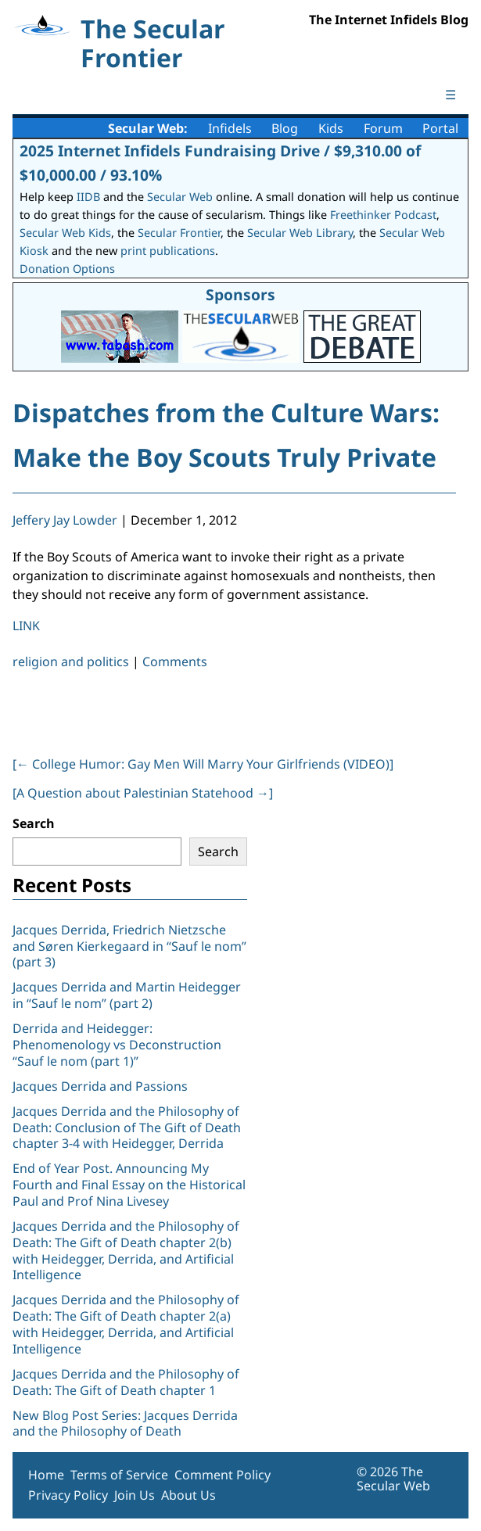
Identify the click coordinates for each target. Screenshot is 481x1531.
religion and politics (71, 661)
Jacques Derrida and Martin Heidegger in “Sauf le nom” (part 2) (127, 995)
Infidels (230, 128)
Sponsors (240, 294)
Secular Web (180, 196)
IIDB (88, 196)
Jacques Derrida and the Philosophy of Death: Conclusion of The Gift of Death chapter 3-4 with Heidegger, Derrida (127, 1128)
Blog (284, 128)
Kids (330, 128)
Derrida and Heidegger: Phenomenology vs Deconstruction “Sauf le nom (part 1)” (117, 1045)
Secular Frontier (179, 232)
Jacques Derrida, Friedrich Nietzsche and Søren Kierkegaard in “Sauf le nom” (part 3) (129, 946)
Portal (440, 128)
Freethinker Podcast (383, 214)
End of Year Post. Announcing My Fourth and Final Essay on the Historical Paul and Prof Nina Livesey (129, 1185)
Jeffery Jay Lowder (65, 520)
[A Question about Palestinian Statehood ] (143, 792)
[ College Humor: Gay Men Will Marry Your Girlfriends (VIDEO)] (203, 764)
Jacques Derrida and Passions (100, 1086)
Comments (174, 661)
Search (34, 823)
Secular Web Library (300, 232)
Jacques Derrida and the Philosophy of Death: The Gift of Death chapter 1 (126, 1382)
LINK (26, 625)
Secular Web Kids (65, 232)
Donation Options (67, 268)
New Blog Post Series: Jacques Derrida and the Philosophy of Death (125, 1423)
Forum (383, 128)
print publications (167, 250)
